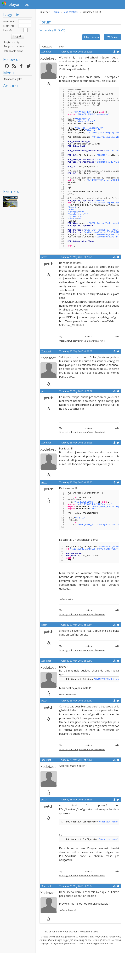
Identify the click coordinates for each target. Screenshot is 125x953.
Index (59, 931)
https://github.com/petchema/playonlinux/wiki (82, 340)
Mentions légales (13, 78)
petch (44, 256)
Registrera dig (11, 42)
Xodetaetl (46, 51)
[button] (121, 4)
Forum (56, 11)
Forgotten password (15, 46)
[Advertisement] (17, 138)
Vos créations (71, 11)
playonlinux (15, 4)
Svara (112, 37)
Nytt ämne (91, 37)
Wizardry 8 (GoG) (90, 931)
